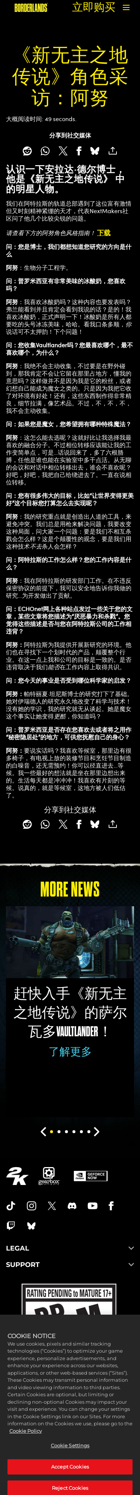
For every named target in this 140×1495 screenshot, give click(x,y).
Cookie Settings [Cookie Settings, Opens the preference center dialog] (70, 1461)
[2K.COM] (17, 1176)
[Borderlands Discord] (72, 1205)
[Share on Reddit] (27, 150)
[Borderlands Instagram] (32, 1205)
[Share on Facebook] (79, 150)
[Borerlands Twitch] (11, 1225)
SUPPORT (70, 1264)
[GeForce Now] (91, 1176)
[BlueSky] (94, 150)
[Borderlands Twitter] (51, 1205)
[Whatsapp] (45, 150)
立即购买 (93, 7)
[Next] (97, 1131)
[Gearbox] (49, 1176)
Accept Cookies (70, 1482)
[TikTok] (11, 1205)
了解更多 (70, 1051)
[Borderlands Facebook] (111, 1205)
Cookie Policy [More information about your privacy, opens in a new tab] (25, 1447)
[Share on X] (63, 150)
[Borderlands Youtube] (92, 1205)
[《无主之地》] (31, 7)
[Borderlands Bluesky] (31, 1225)
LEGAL (70, 1248)
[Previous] (43, 1131)
